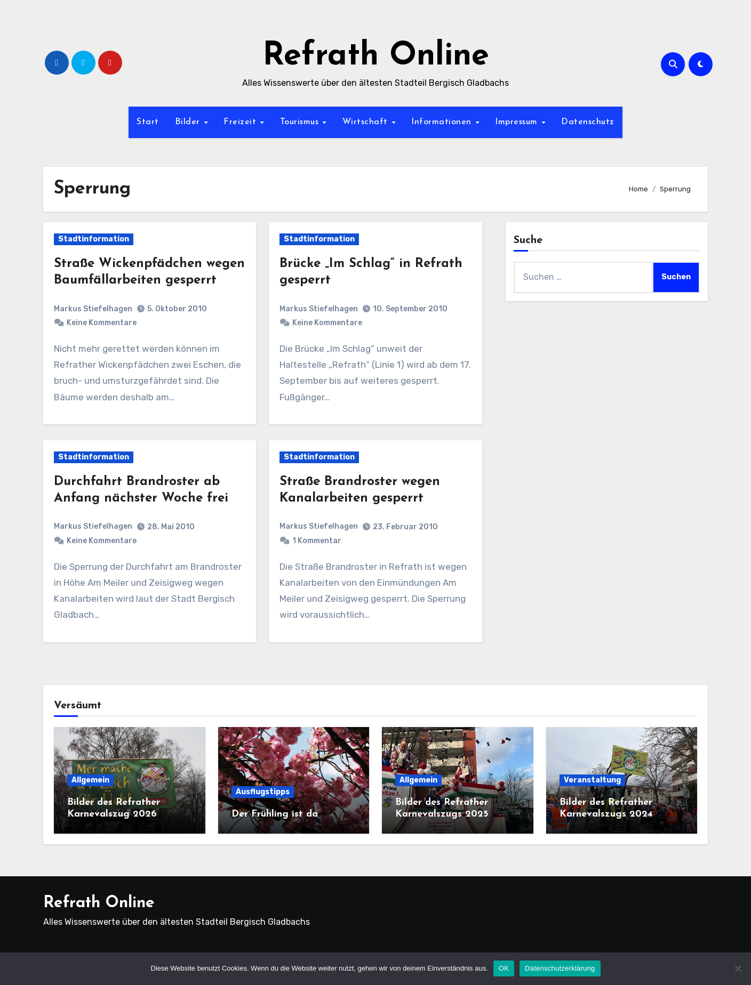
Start (148, 122)
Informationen (442, 122)
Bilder (189, 122)
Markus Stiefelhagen (93, 308)
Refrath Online (375, 56)
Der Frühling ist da (274, 814)
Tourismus (301, 122)
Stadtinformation (93, 239)
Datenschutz (587, 122)
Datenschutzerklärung (560, 968)
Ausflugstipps (263, 791)
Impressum (517, 122)
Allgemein (90, 780)
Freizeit (241, 122)
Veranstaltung (592, 780)
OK (504, 968)
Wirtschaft (366, 122)
